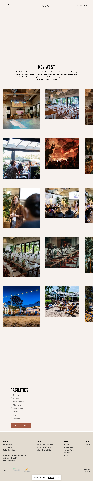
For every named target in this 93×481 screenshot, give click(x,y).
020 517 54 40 (83, 5)
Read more (51, 477)
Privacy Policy (68, 447)
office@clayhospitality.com (45, 450)
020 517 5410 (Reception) (45, 444)
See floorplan (20, 426)
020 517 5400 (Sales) (44, 447)
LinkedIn (87, 444)
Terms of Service (69, 450)
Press (66, 455)
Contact (66, 444)
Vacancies (67, 452)
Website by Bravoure (87, 470)
